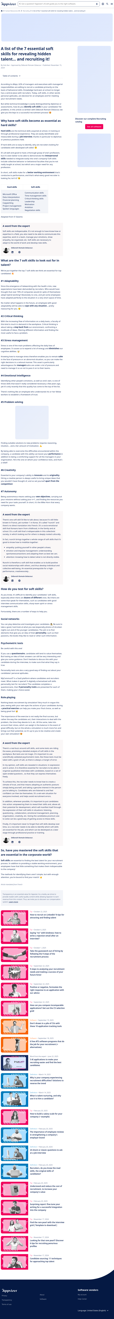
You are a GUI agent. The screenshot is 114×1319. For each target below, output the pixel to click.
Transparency (7, 1300)
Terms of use (6, 1304)
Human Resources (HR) (12, 11)
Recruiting (26, 11)
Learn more (13, 902)
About (42, 1295)
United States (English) (98, 1310)
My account (82, 1294)
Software (43, 1299)
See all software (94, 126)
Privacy (4, 1295)
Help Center (82, 1299)
